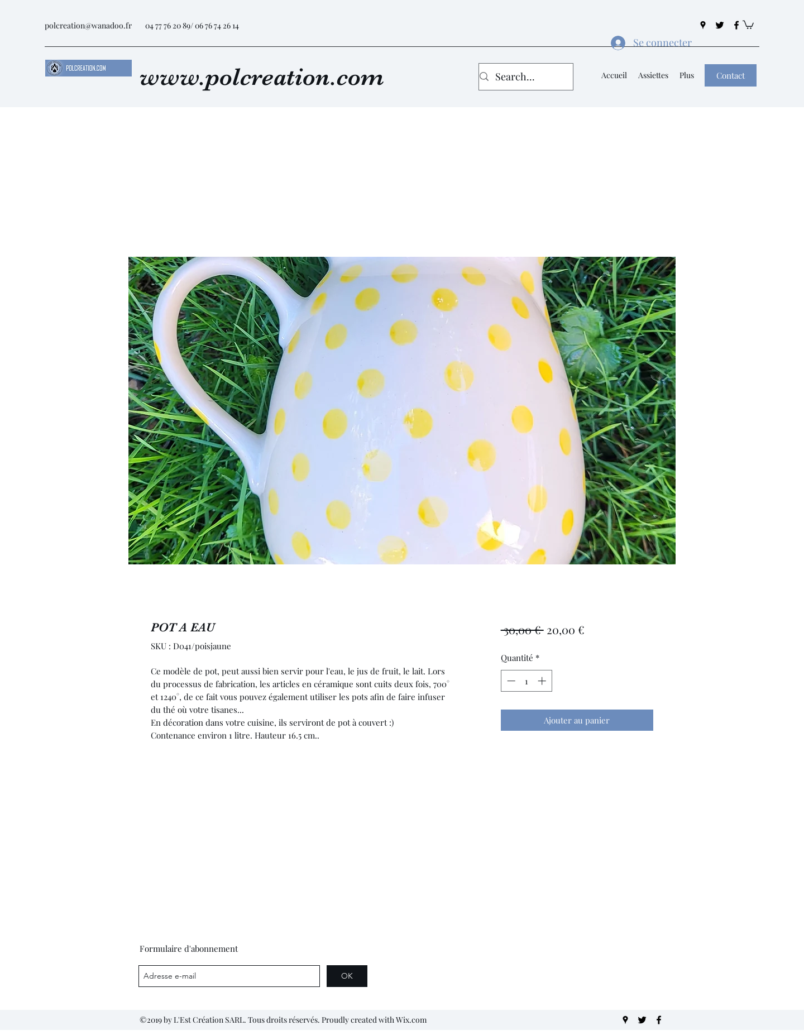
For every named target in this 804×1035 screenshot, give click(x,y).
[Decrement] (510, 680)
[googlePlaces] (703, 25)
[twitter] (719, 25)
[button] (748, 24)
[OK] (347, 976)
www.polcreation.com (262, 77)
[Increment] (543, 680)
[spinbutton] (526, 680)
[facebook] (736, 25)
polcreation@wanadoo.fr (88, 25)
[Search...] (522, 77)
